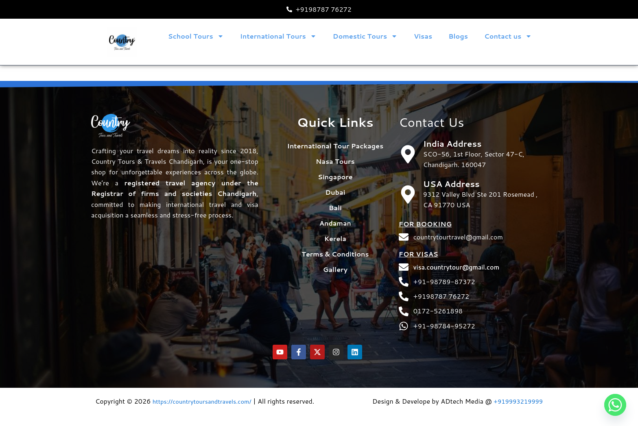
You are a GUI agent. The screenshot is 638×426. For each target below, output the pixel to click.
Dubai (335, 176)
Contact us (508, 36)
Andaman (335, 207)
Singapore (335, 161)
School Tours (196, 36)
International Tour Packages (335, 130)
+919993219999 (516, 390)
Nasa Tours (335, 145)
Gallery (335, 254)
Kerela (335, 223)
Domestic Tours (365, 36)
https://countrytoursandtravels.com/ (207, 390)
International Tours (278, 36)
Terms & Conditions (335, 238)
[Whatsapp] (615, 405)
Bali (335, 192)
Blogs (458, 36)
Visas (423, 36)
